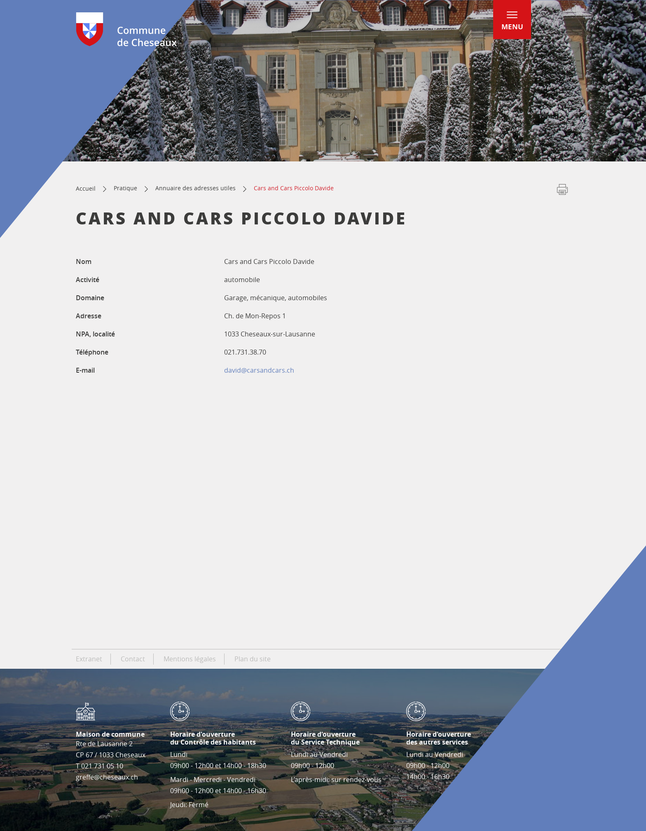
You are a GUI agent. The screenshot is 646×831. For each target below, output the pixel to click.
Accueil (86, 188)
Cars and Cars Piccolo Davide (294, 188)
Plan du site (252, 658)
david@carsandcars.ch (259, 370)
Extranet (89, 658)
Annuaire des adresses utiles (195, 188)
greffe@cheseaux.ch (107, 777)
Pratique (125, 188)
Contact (133, 658)
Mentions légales (190, 658)
